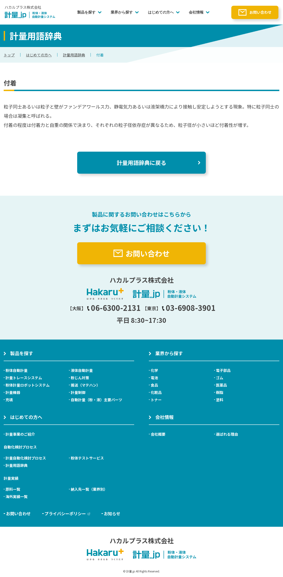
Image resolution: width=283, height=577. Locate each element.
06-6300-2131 (114, 307)
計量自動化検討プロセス (26, 458)
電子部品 (223, 370)
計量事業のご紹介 (20, 434)
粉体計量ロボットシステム (28, 385)
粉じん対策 (80, 377)
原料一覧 (13, 489)
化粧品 (156, 392)
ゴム (219, 377)
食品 (154, 385)
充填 (9, 399)
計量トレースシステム (24, 377)
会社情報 (196, 12)
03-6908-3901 (188, 307)
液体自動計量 (82, 370)
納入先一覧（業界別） (89, 489)
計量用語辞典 (74, 55)
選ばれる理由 (227, 434)
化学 (154, 370)
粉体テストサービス (87, 458)
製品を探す (86, 12)
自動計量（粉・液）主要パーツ (96, 399)
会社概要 (158, 434)
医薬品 (221, 385)
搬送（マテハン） (85, 385)
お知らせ (112, 513)
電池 (154, 377)
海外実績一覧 (17, 496)
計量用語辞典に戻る (141, 163)
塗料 (219, 399)
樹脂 (219, 392)
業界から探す (122, 12)
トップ (9, 55)
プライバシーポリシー (67, 513)
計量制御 (78, 392)
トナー (156, 399)
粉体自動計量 (17, 370)
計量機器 (13, 392)
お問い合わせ (260, 12)
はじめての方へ (161, 12)
